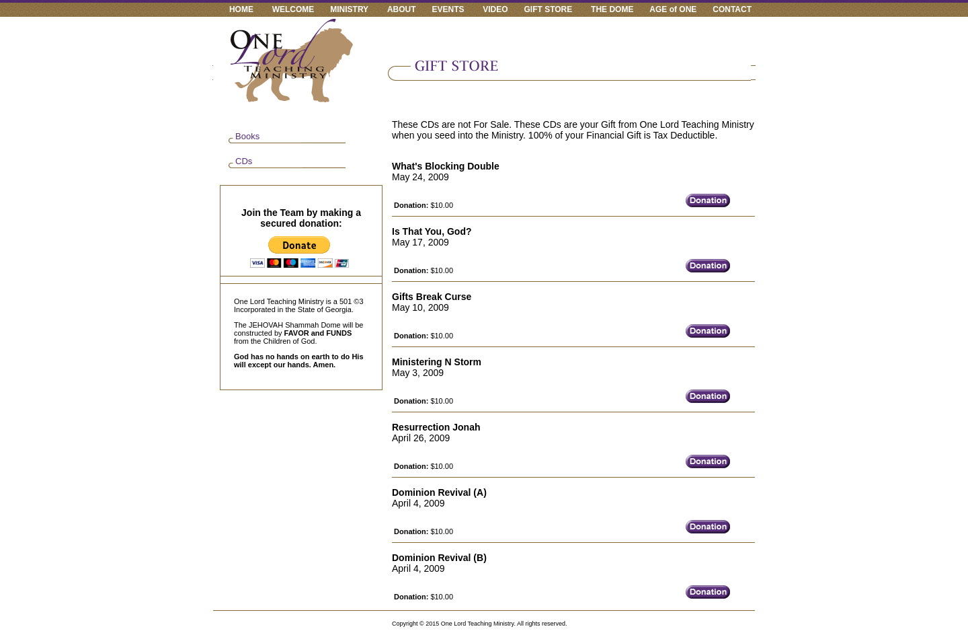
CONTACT (732, 9)
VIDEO (495, 9)
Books (247, 136)
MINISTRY (349, 9)
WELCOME (293, 9)
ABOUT (401, 9)
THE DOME (612, 9)
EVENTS (448, 9)
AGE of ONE (672, 9)
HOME (241, 9)
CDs (243, 161)
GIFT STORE (548, 9)
